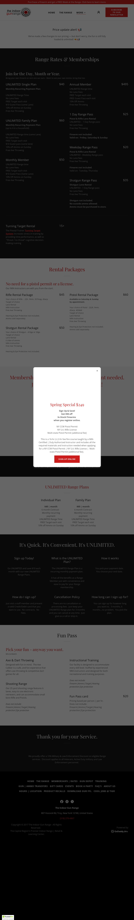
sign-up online (66, 459)
